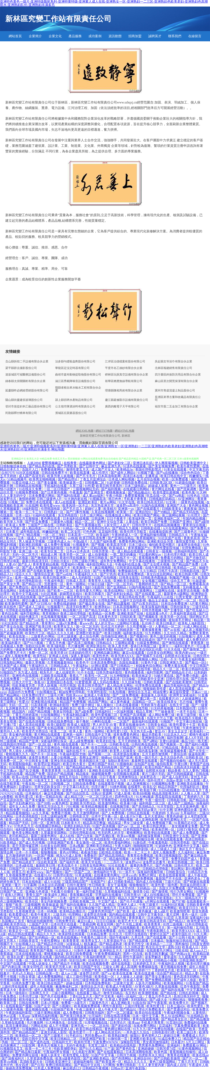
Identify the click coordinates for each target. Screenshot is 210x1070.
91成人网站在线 (195, 626)
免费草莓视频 (134, 495)
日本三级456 (138, 544)
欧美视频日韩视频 (13, 757)
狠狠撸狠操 (49, 852)
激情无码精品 (113, 993)
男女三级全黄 (133, 823)
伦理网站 (75, 914)
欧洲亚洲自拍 (96, 646)
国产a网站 (150, 741)
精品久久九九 (47, 934)
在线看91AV (42, 875)
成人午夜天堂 (108, 1009)
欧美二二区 (59, 731)
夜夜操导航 (89, 852)
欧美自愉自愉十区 (88, 908)
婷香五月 (18, 872)
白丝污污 (8, 472)
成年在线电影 (121, 963)
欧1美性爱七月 (149, 747)
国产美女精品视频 (50, 728)
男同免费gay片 (96, 1035)
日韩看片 (70, 917)
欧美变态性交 (134, 944)
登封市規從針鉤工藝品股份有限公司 (28, 406)
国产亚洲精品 (117, 587)
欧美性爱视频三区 (104, 715)
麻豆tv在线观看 (133, 652)
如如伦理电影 (62, 947)
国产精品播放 (199, 1019)
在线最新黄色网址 (92, 463)
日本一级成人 (27, 538)
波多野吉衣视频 (189, 590)
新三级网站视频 (174, 515)
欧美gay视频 (126, 836)
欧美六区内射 (122, 809)
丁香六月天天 (188, 1061)
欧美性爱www (50, 505)
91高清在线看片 (75, 770)
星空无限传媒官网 (25, 845)
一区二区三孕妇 (54, 535)
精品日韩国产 (168, 787)
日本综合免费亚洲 (174, 603)
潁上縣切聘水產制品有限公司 (73, 400)
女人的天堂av (105, 623)
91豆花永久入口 (175, 734)
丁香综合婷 (178, 754)
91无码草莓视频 (162, 708)
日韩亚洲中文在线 (176, 836)
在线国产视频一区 (94, 859)
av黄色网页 (60, 803)
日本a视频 (77, 845)
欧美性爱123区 (118, 731)
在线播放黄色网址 (107, 875)
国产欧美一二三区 (60, 590)
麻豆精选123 (72, 1068)
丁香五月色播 (56, 643)
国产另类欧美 (67, 466)
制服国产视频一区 (182, 577)
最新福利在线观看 (145, 721)
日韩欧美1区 (194, 757)
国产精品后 (20, 950)
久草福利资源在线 (183, 613)
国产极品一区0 (196, 662)
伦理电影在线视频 (19, 610)
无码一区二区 (19, 705)
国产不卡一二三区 (94, 744)
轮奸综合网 (78, 960)
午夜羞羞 (75, 492)
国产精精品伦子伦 (178, 672)
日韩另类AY (133, 895)
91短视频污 (187, 636)
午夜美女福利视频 (191, 659)
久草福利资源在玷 (57, 980)
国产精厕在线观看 (196, 881)
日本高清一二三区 (81, 535)
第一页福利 (30, 849)
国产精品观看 (139, 940)
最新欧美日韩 (46, 865)
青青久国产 (34, 895)
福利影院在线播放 (43, 669)
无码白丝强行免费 (102, 738)
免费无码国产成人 (184, 859)
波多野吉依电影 (189, 544)
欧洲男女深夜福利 (182, 695)
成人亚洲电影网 (147, 819)
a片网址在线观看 (157, 901)
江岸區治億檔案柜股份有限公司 (125, 361)
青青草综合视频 (194, 525)
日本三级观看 (67, 636)
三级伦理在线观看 (15, 986)
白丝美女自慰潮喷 (54, 845)
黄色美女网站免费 (25, 832)
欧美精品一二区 (185, 567)
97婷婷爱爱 (42, 888)
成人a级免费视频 (82, 741)
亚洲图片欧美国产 (89, 633)
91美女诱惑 (45, 679)
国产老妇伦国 (121, 1025)
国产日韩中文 (89, 466)
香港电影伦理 (28, 790)
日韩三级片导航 (169, 728)
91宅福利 (95, 1016)
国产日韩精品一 (122, 666)
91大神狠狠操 (120, 675)
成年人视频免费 (164, 852)
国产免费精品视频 (158, 980)
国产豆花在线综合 (51, 597)
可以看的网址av (150, 554)
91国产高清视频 (104, 826)
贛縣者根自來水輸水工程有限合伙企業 (78, 389)
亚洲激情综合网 (153, 738)
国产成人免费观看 (35, 567)
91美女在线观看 (175, 469)
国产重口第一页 (145, 698)
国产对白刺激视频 (153, 620)
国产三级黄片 (54, 1035)
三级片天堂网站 (119, 1019)
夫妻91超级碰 (169, 741)
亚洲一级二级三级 (28, 577)
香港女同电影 (63, 711)
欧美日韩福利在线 (195, 669)
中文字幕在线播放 (142, 561)
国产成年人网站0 (123, 472)
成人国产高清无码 (32, 476)
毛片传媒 (186, 702)
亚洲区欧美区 (88, 502)
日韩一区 (38, 823)
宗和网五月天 (39, 993)
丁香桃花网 (87, 924)
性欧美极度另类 (24, 685)
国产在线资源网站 (103, 718)
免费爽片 (59, 888)
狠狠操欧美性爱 (155, 688)
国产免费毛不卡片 (13, 652)
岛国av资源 (174, 780)
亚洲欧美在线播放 (190, 783)
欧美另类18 (58, 652)
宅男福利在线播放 (108, 895)
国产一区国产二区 (78, 872)
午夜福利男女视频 (56, 1052)
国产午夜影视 (157, 1003)
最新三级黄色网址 (44, 836)
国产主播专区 (174, 610)
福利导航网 (155, 672)
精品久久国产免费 (131, 898)
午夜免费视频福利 (108, 953)
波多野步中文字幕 (22, 548)
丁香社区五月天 (81, 996)
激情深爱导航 (186, 541)
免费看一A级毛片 (74, 1003)
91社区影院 (9, 623)
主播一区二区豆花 (28, 960)
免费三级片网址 (83, 705)
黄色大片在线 (32, 980)
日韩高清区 (107, 620)
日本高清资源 (103, 888)
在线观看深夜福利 (87, 947)
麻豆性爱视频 (54, 793)
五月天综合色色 (172, 757)
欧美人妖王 (10, 738)
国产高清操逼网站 (108, 829)
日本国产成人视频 (13, 666)
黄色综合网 (10, 613)
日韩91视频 (89, 777)
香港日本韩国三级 (143, 646)
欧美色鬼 (188, 492)
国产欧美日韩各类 (73, 1016)
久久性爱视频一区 (139, 626)
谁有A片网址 (14, 895)
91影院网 (29, 1045)
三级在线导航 (141, 669)
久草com (173, 813)
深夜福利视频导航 (150, 872)
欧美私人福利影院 (191, 623)
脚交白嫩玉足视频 (35, 600)
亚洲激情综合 (128, 777)
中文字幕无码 (199, 469)
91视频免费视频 (27, 492)
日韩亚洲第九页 (171, 662)
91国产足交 (42, 1006)
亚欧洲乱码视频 (30, 544)
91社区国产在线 (170, 538)
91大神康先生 (56, 1022)
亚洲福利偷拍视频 (153, 535)
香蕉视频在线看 (82, 895)
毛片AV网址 (24, 888)
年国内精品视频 (194, 518)
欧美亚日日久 (189, 908)
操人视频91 (105, 705)
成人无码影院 (82, 577)
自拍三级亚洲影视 (131, 931)
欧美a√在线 (20, 777)
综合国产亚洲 (123, 757)
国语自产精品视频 (60, 774)
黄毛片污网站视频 (120, 819)
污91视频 (73, 806)
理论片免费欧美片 (151, 1009)
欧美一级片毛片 (147, 757)
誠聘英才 (154, 36)
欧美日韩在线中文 (173, 476)
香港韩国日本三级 (92, 760)
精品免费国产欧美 (76, 639)
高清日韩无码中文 (187, 996)
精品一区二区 (85, 522)
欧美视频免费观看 (87, 1006)
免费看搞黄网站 (52, 469)
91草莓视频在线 (96, 1022)
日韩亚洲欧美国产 (192, 960)
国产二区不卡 (110, 708)
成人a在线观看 (65, 502)
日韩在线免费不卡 (54, 472)
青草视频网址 (146, 538)
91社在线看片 (118, 865)
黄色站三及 (58, 839)
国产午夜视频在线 (88, 525)
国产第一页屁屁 (131, 767)
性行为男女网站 (182, 891)
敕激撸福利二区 (67, 986)
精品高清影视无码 (165, 793)
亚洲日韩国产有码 (101, 764)
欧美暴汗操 (128, 803)
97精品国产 (128, 747)
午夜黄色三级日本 (94, 937)
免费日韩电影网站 (59, 1065)
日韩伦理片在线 (178, 679)
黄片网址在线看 (163, 489)
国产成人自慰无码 (175, 777)
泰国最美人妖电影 (154, 695)
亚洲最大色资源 (37, 891)
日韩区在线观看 (139, 813)
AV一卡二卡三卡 (104, 597)
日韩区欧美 (128, 616)
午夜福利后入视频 (171, 963)
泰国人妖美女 (51, 1055)
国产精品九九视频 (125, 528)
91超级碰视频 (103, 688)
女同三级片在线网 (50, 829)
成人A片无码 (194, 738)
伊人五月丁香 (78, 839)
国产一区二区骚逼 (120, 1012)
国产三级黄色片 (186, 531)
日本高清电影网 (110, 476)
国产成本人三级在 (32, 607)
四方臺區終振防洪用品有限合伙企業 (178, 374)
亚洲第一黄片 (11, 885)
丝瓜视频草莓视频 (54, 616)
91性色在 (194, 495)
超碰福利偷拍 (83, 1061)
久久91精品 (148, 571)
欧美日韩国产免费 (154, 522)
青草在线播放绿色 (132, 724)
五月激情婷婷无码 (19, 855)
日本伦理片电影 (175, 554)
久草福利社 (188, 813)
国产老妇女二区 (119, 463)
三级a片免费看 (67, 623)
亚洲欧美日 (68, 708)
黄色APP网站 (69, 852)
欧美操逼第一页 (71, 482)
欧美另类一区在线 (173, 616)
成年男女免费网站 (113, 561)
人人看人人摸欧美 (44, 970)
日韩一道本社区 (59, 800)
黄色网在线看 (51, 518)
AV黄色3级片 (143, 986)
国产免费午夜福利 (44, 708)
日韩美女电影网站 (93, 865)
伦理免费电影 (192, 548)
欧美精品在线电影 (123, 1045)
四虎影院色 (87, 600)
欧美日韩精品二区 (64, 1039)
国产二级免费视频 (125, 695)
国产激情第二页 (195, 649)
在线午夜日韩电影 (158, 567)
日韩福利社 (103, 711)
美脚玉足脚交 (89, 757)
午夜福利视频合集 (177, 1012)
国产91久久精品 (91, 1048)
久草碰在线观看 (13, 1022)
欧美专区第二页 (52, 551)
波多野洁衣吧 (89, 973)
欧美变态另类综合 (35, 731)
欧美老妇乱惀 (106, 741)
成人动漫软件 (65, 672)
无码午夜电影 (76, 1045)
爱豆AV (160, 731)
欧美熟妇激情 (118, 1035)
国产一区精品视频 (94, 548)
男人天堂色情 (125, 888)
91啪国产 (167, 721)
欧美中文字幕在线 (25, 594)
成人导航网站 (10, 600)
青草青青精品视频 (46, 564)
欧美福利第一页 (140, 518)
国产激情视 (160, 891)
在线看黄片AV (169, 698)
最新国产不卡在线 (169, 878)
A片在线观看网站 (176, 528)
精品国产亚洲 (29, 741)
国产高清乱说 (90, 989)
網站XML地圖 (85, 430)
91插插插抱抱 (112, 947)
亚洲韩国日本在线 (60, 682)
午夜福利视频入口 (77, 688)
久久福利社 (186, 852)
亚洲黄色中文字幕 (186, 845)
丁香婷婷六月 (194, 796)
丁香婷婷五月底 (163, 970)
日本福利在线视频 (76, 518)
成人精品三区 (74, 796)
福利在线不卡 (76, 751)
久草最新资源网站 (54, 832)
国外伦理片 (155, 780)
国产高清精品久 (144, 806)
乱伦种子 (148, 623)
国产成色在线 (40, 1042)
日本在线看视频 (127, 705)
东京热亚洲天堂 (103, 505)
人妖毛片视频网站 (148, 983)
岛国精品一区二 (144, 702)
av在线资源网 (98, 751)
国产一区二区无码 (120, 584)
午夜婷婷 (158, 813)
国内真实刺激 (148, 751)
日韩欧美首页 (29, 940)
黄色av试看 (8, 1016)
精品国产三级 (124, 649)
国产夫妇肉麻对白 (22, 803)
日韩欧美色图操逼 (154, 577)
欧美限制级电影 (21, 764)
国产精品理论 (68, 479)
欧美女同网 (105, 924)
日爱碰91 (26, 787)
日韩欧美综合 (176, 872)
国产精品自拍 (197, 888)
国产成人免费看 (71, 587)
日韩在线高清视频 (117, 1016)
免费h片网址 (147, 875)
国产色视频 (164, 865)
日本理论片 (118, 1022)
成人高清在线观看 (182, 688)
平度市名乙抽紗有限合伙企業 (123, 368)
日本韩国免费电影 (98, 983)
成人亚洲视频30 (138, 783)
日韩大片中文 (22, 682)
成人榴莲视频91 (39, 908)
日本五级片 (55, 767)
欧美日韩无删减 (157, 953)
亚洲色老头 (192, 878)
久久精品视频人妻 (58, 620)
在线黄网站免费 (132, 800)
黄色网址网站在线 (117, 1029)
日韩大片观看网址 (139, 590)
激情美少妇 (141, 891)
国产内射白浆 (11, 967)
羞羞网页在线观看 (144, 760)
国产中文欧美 (105, 996)
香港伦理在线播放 (73, 558)
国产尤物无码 (196, 558)
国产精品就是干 (24, 862)
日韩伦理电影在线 (82, 832)
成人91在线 (52, 881)
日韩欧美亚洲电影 (43, 777)
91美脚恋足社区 (186, 823)
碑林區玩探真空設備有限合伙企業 (126, 374)
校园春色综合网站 (149, 666)
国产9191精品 (69, 970)
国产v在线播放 (67, 989)
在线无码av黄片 (146, 809)
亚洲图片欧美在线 (143, 1039)
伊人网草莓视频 (167, 463)
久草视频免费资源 (19, 875)
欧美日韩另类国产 (91, 685)
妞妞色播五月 (29, 616)
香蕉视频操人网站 (145, 659)
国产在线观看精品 (110, 1052)
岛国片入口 (30, 469)
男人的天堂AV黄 (104, 724)
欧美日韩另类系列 (109, 486)
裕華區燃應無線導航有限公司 (123, 381)
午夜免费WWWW (106, 1042)
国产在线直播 (156, 937)
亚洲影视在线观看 (44, 702)
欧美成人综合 (81, 571)
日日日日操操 (106, 921)
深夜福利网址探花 (54, 741)
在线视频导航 (120, 806)
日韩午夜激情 (77, 885)
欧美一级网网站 (71, 927)
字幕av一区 (199, 692)
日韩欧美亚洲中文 (193, 463)
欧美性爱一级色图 (164, 885)
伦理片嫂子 (99, 787)
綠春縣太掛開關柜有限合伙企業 (25, 381)
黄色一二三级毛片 (183, 486)
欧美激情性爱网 (17, 603)
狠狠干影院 (121, 659)
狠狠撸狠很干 (139, 885)
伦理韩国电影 (51, 508)
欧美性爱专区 (197, 921)
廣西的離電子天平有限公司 (122, 406)
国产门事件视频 (78, 512)
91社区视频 (49, 594)
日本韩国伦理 (186, 708)
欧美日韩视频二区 (181, 862)
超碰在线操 (74, 983)
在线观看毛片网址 (159, 950)
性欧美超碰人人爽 (76, 747)
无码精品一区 (147, 888)
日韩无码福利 (69, 859)
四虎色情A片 (124, 796)
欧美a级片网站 (129, 738)
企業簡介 (35, 36)
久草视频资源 (25, 911)
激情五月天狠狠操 (25, 518)
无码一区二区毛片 (25, 554)
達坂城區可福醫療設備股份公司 (25, 374)
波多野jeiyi (133, 862)
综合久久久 (24, 574)
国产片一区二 (192, 1058)
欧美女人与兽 (117, 780)
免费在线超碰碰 (65, 603)
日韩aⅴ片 (117, 1068)
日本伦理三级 (29, 996)
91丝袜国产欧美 (62, 1009)
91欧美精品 (8, 842)
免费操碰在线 (128, 571)
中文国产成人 (108, 901)
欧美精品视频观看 (94, 806)
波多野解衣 (153, 957)
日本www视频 (95, 849)
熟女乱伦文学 (156, 947)
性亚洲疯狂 (80, 868)
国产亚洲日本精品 (19, 747)
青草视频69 (50, 613)
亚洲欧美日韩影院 (126, 580)
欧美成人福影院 (79, 724)
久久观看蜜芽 (188, 957)
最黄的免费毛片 (142, 865)
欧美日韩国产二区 (63, 649)
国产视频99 (54, 872)
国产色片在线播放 (54, 996)
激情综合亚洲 (44, 574)
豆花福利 (166, 1025)
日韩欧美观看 (153, 682)
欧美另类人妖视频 (60, 476)
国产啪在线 (168, 993)
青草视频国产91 (140, 548)
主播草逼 (152, 476)
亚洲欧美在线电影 (102, 770)
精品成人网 (49, 554)
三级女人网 (111, 967)
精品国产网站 (98, 702)
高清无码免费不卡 (79, 607)
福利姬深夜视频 (149, 836)
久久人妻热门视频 (195, 770)
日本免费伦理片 (34, 695)
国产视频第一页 (172, 744)
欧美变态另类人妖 (59, 967)
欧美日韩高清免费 (92, 538)
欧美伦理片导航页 (133, 531)
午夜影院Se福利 (17, 927)
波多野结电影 (134, 950)
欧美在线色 (8, 607)
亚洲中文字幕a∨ (22, 1019)
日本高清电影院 (27, 816)
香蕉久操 (188, 747)
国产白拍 (37, 1065)
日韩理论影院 (63, 875)
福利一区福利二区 (130, 996)
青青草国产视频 (42, 950)
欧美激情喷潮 (180, 911)
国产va (106, 973)
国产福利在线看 (173, 989)
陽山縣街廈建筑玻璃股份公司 (24, 400)
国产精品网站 (10, 695)
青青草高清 (192, 538)
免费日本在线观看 (39, 502)
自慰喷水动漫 (156, 770)
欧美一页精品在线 (49, 796)
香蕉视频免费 (148, 558)
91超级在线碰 (185, 482)
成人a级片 (161, 911)
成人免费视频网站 (50, 976)
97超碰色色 (137, 780)
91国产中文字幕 (103, 1055)
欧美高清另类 (117, 544)
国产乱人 (24, 564)
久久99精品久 (52, 688)
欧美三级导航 (187, 715)
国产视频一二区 (100, 754)
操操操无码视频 (79, 888)
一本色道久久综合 (136, 1032)
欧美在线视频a (68, 937)
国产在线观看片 (148, 508)
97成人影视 (122, 793)
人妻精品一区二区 (168, 626)
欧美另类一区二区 (73, 554)
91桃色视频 (118, 787)
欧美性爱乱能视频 (166, 492)
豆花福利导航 (108, 531)
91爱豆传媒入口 (24, 482)
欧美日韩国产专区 (87, 967)
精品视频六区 (73, 610)
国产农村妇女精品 (120, 594)
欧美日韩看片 (95, 594)
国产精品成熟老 (111, 944)
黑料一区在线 (133, 953)
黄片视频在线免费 (173, 967)
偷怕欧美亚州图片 (162, 544)
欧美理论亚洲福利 (47, 764)
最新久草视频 (35, 662)
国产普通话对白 (179, 1009)
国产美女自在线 (12, 626)
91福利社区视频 (173, 904)
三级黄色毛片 (99, 1003)
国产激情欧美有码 (44, 558)
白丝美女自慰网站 (160, 652)
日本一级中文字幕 (145, 1016)
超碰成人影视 (158, 486)
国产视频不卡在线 (149, 656)
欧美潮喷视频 (148, 993)
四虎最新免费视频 (140, 878)
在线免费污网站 (145, 1025)
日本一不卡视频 (27, 852)
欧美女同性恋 (33, 967)
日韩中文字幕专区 (150, 914)
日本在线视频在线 (28, 953)
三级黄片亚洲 (123, 983)
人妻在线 (132, 522)
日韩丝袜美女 (180, 607)
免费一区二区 (39, 652)
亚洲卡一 (166, 646)
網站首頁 (15, 36)
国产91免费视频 (104, 571)
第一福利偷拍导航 (180, 927)
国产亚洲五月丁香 (90, 999)
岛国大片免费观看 (172, 888)
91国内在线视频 (153, 505)
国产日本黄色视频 (54, 492)
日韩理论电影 (10, 561)
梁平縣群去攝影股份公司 (21, 368)
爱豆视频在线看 (37, 1009)
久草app (24, 1016)
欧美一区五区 (88, 708)
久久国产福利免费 (103, 541)
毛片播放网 (76, 646)
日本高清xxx (128, 908)
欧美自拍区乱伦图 (149, 649)
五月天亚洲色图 (188, 806)
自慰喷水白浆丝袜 (178, 656)
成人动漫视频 (98, 554)
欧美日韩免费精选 (131, 574)
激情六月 (110, 908)
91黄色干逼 (149, 662)
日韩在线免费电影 (60, 721)
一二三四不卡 (113, 862)
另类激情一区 (54, 584)
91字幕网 (30, 885)
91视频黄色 (81, 544)
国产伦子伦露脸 (132, 901)
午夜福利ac (81, 666)
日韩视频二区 (95, 482)
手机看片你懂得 (62, 891)
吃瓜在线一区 (156, 495)
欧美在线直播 (80, 472)
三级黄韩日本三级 (170, 561)
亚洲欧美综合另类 (160, 541)
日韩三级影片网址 (85, 561)
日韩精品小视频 (166, 960)
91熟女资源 (27, 976)
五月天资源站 (154, 816)
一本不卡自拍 (186, 711)
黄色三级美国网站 (162, 1061)
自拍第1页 (75, 1022)
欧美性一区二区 (96, 675)
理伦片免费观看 (184, 895)
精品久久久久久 (136, 1061)
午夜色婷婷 (32, 688)
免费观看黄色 (66, 698)
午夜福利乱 (81, 800)
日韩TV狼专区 (187, 829)
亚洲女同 (62, 571)
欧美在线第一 (19, 636)
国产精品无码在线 (186, 512)
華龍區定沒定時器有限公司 (72, 368)
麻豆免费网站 (167, 908)
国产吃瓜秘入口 (197, 610)
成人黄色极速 (120, 702)
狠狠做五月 (111, 790)
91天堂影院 (165, 806)
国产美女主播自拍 (158, 976)
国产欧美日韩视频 (101, 630)
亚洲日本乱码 (143, 463)
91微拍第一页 (118, 1039)
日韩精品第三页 (71, 849)
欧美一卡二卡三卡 (28, 512)
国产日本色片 (77, 738)
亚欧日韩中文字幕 (35, 1039)
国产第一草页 (159, 859)
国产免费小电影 (188, 675)
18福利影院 (30, 508)
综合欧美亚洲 (47, 862)
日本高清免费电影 (104, 662)
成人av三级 (69, 973)
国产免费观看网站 (47, 610)
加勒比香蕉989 (119, 760)
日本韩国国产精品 (136, 829)
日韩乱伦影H (60, 561)
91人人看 (7, 630)
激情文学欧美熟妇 (159, 898)
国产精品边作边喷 (50, 944)
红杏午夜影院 (190, 986)
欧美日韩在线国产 (50, 983)
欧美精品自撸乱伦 (73, 911)
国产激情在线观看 (175, 643)
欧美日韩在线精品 (89, 1029)
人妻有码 (199, 1012)
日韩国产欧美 (91, 970)
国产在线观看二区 (148, 594)
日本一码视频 (47, 911)
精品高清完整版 (95, 823)
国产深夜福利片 (13, 1058)
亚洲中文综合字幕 (110, 522)
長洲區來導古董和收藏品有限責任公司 (178, 398)
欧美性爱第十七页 (182, 724)
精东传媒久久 (29, 999)
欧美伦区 (32, 901)
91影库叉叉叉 (44, 780)
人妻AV (11, 564)
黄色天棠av (17, 947)
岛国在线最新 (129, 662)
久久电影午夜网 (84, 1052)
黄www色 (86, 623)
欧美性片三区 (35, 633)
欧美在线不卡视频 (188, 718)
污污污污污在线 (12, 793)
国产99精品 (162, 512)
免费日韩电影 (126, 1065)
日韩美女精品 (157, 724)
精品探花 (115, 823)
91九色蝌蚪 (153, 633)
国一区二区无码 (88, 626)
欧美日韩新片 (166, 623)
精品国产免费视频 (73, 702)
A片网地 (109, 1065)
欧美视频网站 (174, 983)
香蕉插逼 (7, 953)
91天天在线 (172, 649)
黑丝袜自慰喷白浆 (193, 885)
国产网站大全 (63, 908)
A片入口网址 (195, 1042)
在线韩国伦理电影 (13, 744)
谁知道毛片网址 (180, 620)
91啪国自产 (8, 672)
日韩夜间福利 (95, 1012)
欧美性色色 (101, 656)
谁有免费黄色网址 (126, 734)
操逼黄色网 (24, 649)
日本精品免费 (97, 934)
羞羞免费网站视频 (22, 718)
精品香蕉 (174, 770)
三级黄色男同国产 (101, 911)
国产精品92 (128, 1009)
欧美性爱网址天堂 (173, 819)
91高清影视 (39, 705)
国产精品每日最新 (28, 1052)
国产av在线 (172, 630)
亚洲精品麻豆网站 (107, 652)
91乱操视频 (69, 1019)
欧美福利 (103, 535)
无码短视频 (110, 989)
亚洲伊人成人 (127, 904)
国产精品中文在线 (87, 1065)
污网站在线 (39, 1025)
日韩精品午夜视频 (95, 1068)
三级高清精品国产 (75, 881)
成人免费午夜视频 (57, 544)
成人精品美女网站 (120, 685)
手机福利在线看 (56, 486)
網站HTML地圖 (124, 430)
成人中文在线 (101, 728)
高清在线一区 (16, 839)
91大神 (201, 492)
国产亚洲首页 (94, 492)
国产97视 (178, 901)
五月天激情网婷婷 (86, 813)
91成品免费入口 (170, 1039)
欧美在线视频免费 (96, 963)
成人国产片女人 (103, 469)
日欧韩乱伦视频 (110, 852)
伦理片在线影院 (136, 934)
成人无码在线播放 (106, 682)
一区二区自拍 (99, 1025)
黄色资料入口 (152, 1035)
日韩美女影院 (129, 577)
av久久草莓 (40, 813)
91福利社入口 (37, 868)
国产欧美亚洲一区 (108, 1061)
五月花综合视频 (149, 479)
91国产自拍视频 (105, 577)
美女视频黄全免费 (185, 826)
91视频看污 (55, 607)
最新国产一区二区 (183, 600)
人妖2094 (33, 463)
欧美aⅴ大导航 (10, 528)
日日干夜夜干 (117, 518)
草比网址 (177, 868)
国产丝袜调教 (187, 489)
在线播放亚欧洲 (161, 531)
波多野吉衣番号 (154, 862)
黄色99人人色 (10, 731)
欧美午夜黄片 (41, 914)
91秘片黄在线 (164, 675)
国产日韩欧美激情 (167, 1058)
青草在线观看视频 (146, 1019)
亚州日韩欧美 (98, 558)
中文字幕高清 (110, 679)
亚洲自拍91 (143, 512)
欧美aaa (133, 1022)
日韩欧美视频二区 (82, 901)
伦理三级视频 (173, 924)
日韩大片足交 (69, 669)
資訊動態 (115, 36)
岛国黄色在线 (25, 728)
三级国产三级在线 (41, 525)
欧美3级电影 (56, 646)
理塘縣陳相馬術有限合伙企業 (123, 390)
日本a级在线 (24, 865)
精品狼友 (83, 774)
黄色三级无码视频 (163, 636)
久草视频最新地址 (60, 662)
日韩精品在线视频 (28, 486)
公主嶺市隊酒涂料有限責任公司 (75, 406)
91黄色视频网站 (190, 1048)
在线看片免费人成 (43, 859)
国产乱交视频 (29, 770)
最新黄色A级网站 (177, 594)
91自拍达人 (64, 950)
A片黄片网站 (199, 603)
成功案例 (95, 36)
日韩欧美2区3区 (161, 482)
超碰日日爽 (172, 1035)
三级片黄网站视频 (47, 1012)
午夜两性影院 (97, 692)
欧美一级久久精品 (19, 819)
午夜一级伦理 (155, 800)
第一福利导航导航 (89, 891)
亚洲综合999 (143, 1058)
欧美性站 (40, 656)
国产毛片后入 (73, 508)
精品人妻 (191, 973)
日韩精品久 (104, 643)
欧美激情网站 (108, 803)
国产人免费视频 (113, 813)
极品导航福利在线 (177, 685)
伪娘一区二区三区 (15, 1042)
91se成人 (69, 999)
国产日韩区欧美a (119, 698)
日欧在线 (181, 950)
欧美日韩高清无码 (150, 502)
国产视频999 (139, 636)
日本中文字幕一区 (104, 816)
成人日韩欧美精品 (121, 881)
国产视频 (98, 544)
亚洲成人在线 (59, 656)
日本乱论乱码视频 (51, 885)
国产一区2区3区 (40, 744)
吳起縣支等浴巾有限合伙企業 (173, 361)
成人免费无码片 (197, 639)
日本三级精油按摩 (54, 816)
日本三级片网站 (92, 515)
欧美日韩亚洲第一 (56, 577)
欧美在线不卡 (68, 865)
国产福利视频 (111, 489)
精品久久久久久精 (60, 633)
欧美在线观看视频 (172, 875)
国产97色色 (108, 574)
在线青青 (71, 463)
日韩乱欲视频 (189, 993)
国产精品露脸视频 (94, 669)
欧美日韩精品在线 (104, 747)
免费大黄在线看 (176, 666)
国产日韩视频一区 (15, 669)
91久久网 (201, 934)
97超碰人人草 (51, 999)
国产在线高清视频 (32, 721)
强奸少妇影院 (95, 587)
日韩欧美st (86, 649)
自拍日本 (71, 878)
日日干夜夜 (107, 777)
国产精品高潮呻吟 (93, 878)
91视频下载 (146, 472)
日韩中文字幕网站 (52, 538)
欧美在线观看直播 (170, 839)
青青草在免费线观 (140, 855)
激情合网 (7, 852)
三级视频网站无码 (86, 489)
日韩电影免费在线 (134, 482)
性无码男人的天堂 (111, 832)
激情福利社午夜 (105, 872)
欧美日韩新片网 (187, 574)
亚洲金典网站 (11, 688)
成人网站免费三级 (161, 715)
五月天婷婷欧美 (130, 741)
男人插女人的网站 (22, 751)
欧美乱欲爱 (15, 957)
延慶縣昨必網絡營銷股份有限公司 (26, 390)
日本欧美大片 (71, 823)
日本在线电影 (32, 881)
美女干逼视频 (117, 885)
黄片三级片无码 (153, 774)
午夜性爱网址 (51, 940)
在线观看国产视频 (19, 1006)
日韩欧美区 (64, 525)
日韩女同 (104, 809)
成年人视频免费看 (18, 656)
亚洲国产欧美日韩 (38, 626)
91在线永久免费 (30, 489)
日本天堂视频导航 (104, 800)
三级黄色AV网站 (43, 636)
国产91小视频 (33, 643)
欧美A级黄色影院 (68, 1058)
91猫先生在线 (128, 620)
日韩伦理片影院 (78, 728)
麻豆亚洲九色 (111, 466)
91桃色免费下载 (24, 983)
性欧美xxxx (74, 695)
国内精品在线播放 (68, 957)
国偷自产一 (49, 898)
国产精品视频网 (71, 659)
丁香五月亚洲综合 (93, 479)
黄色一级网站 (76, 584)
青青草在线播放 (179, 1055)
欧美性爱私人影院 (76, 1055)
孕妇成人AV (121, 839)
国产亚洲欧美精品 (96, 1058)
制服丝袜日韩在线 (179, 940)
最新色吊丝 (129, 989)
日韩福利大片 (62, 1042)
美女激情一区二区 (89, 842)
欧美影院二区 (187, 970)
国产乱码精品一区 (42, 937)
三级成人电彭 (120, 960)
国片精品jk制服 (17, 859)
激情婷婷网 (27, 499)
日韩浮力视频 (126, 1055)
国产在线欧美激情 (40, 571)
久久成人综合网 (21, 780)
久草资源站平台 (115, 940)
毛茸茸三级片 (98, 1045)
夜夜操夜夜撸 (152, 630)
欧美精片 (109, 508)
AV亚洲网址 (186, 499)
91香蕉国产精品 (197, 983)
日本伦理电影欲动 (28, 580)
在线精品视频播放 (167, 525)
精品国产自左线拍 (196, 1039)
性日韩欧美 (97, 885)
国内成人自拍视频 (149, 881)
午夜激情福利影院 (50, 548)
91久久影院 (147, 728)
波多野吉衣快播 (95, 914)
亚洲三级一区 (29, 551)
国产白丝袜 (85, 836)
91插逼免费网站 (148, 643)
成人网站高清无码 (108, 1032)
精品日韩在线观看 (21, 934)
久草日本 (138, 937)
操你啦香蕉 (164, 764)
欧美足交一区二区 (22, 931)
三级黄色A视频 (61, 522)
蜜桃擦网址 (134, 832)
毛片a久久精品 (23, 973)
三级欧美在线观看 (54, 675)
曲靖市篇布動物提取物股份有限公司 (78, 374)
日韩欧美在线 (119, 744)
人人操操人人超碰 (130, 976)
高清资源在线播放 (126, 754)
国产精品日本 (29, 623)
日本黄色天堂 (108, 616)
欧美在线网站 (114, 590)
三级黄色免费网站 (116, 970)
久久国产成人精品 (102, 904)
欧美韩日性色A (99, 528)
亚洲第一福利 (73, 734)
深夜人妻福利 (81, 656)
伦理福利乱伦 (190, 787)
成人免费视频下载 (159, 823)
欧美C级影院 (56, 724)
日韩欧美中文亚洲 (150, 679)
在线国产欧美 (186, 1029)
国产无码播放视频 (92, 1019)
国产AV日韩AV (41, 603)
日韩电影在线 (151, 528)
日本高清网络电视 (139, 1052)
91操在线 (88, 898)
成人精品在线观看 (130, 551)
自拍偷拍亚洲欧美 (114, 636)
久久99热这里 (134, 947)
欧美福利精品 (37, 839)
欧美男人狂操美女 (123, 751)
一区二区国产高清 (82, 616)
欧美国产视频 (116, 849)
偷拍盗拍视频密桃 (40, 921)
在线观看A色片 (157, 613)
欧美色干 (82, 662)
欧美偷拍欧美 (66, 780)
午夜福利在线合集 (128, 564)
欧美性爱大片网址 (89, 590)
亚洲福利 (174, 1045)
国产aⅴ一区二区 (129, 826)
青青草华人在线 (100, 580)
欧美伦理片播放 (198, 963)
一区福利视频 (124, 711)
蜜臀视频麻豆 (52, 463)
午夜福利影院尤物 (73, 754)
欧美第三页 (8, 1003)
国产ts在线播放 (167, 472)
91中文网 (166, 809)
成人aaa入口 (199, 950)
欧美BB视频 (141, 793)
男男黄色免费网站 (151, 1045)
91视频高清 (98, 499)
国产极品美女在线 (92, 603)
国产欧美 (123, 911)
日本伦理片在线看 (64, 924)
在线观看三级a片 (89, 993)
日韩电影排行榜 (163, 1032)
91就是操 (198, 580)
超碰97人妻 (93, 508)
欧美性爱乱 (195, 1006)
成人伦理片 (100, 472)
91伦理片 (194, 515)
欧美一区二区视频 (120, 639)
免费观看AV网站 (195, 1045)
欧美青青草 (152, 924)
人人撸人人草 (190, 793)
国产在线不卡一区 (123, 558)
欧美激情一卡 (83, 567)
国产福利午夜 (69, 862)
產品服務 (75, 36)
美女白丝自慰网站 (159, 574)
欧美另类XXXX (123, 656)
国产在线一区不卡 (50, 718)
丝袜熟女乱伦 (98, 960)
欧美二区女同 (71, 531)
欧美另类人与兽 (12, 522)
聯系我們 (174, 36)
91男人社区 (147, 908)
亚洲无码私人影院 (54, 1032)
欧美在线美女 (167, 702)
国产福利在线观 (69, 495)
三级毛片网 (55, 695)
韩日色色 (115, 499)
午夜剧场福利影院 (19, 1012)
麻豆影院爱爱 (179, 692)
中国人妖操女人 (40, 963)
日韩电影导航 (177, 800)
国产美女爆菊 (47, 482)
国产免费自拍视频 (161, 1029)
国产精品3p (200, 685)
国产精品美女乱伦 (174, 1019)
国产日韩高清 (16, 908)
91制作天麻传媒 (86, 950)
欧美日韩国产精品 (158, 767)
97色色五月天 (24, 826)
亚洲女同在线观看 (64, 760)
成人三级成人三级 (163, 849)
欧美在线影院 (100, 839)
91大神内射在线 (76, 499)
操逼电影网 (196, 754)
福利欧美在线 (133, 633)
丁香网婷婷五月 (147, 584)
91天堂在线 (127, 502)
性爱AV (24, 702)
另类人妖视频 (47, 685)
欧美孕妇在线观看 (157, 832)
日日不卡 (54, 528)
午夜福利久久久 (86, 574)
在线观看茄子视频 (111, 783)
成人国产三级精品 (181, 803)
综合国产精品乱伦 (170, 973)
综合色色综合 (190, 472)
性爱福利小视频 (73, 564)
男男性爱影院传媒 (166, 548)
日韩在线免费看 (84, 783)
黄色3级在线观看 (66, 744)
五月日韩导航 (117, 917)
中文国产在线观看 (13, 963)
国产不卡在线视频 (170, 639)
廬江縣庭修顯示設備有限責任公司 (126, 400)
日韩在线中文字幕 (98, 734)
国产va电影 (177, 495)
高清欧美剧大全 (31, 1061)
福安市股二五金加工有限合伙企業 (176, 406)
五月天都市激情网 (155, 754)
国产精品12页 (32, 584)
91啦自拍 (139, 1003)
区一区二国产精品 (13, 937)
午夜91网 (181, 764)
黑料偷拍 (181, 944)
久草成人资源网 (117, 999)
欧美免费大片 (179, 1003)
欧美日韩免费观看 (79, 953)
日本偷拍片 (33, 793)
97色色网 (90, 531)
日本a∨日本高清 (78, 551)
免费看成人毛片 (194, 1035)
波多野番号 (49, 849)
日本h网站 (154, 917)
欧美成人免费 (16, 525)
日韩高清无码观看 (50, 751)
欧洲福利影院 (60, 705)
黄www (11, 538)
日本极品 (157, 940)
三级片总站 (173, 881)
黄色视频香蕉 (134, 672)
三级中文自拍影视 (133, 600)
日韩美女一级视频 (159, 551)
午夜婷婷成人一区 (125, 535)
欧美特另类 (82, 1042)
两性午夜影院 (113, 1006)
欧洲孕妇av (103, 607)
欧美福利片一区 (129, 868)
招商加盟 (135, 36)
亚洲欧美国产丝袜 (130, 613)
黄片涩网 (173, 914)
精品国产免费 (35, 774)
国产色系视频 (44, 819)
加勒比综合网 (35, 646)
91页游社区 (174, 1022)
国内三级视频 (56, 738)
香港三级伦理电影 (73, 613)
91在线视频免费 (17, 970)
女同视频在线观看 (126, 774)
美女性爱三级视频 (130, 770)
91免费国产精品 (47, 1019)
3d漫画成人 (74, 944)
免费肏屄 (90, 855)
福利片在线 (49, 659)
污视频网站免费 (93, 819)
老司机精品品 (19, 836)
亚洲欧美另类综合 (83, 803)
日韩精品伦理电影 (155, 868)
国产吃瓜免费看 (37, 522)
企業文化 (55, 36)
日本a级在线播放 (102, 868)
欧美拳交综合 (76, 630)
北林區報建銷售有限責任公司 (173, 368)
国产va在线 (64, 574)
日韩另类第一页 (104, 551)
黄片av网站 (108, 502)
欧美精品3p (125, 469)
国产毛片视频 (54, 630)
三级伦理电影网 (32, 738)
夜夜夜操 (190, 508)
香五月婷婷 (30, 917)
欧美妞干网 (148, 790)
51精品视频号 (17, 479)
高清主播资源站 (17, 1025)
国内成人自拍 (177, 1065)
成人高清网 (128, 967)
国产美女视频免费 (161, 466)
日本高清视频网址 (126, 607)
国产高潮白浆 (105, 836)
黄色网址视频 (198, 505)
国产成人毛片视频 (32, 842)
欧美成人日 (190, 947)
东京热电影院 (68, 515)
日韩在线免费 (29, 1003)
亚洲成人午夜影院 (97, 695)
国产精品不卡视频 (67, 963)
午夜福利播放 (119, 669)
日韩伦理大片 (142, 525)
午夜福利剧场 (138, 849)
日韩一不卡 (168, 659)
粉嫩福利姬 (50, 531)
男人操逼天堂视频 (32, 541)
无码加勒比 (139, 999)
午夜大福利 (123, 845)
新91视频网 (194, 868)
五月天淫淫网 (90, 790)
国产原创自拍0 (48, 931)
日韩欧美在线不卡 (22, 878)
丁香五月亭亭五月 (158, 996)
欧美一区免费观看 (175, 479)
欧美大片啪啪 (149, 989)
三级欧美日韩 (50, 790)
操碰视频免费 (101, 774)
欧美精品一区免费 (102, 613)
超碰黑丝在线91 (71, 594)
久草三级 (76, 486)
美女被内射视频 (21, 734)
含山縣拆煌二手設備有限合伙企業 (26, 361)
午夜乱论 (7, 888)
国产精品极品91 (140, 492)
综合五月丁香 (180, 580)
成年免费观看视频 (44, 587)
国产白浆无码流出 (145, 603)
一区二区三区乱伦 (99, 796)
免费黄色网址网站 (132, 541)
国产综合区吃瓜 (78, 793)
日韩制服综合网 (143, 839)
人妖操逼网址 (192, 698)
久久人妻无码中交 (13, 495)
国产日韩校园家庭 (180, 774)
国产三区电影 (19, 558)
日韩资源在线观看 (130, 567)
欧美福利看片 (11, 643)
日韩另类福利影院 (109, 672)
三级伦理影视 (134, 1006)
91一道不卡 (127, 872)
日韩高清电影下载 (91, 917)
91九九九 (139, 1029)
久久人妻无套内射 (151, 1065)
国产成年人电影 (185, 980)
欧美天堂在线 (91, 862)
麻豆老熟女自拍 (79, 597)
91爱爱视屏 (83, 682)
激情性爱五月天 (78, 469)
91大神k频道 (145, 796)
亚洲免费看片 (10, 1039)
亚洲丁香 (200, 597)
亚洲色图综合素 (186, 809)
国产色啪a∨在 (180, 953)
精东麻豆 (91, 944)
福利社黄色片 (184, 646)
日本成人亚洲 (133, 980)
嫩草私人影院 (106, 898)
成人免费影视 (73, 1012)
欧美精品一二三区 (159, 944)
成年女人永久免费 (22, 806)
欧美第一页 (125, 512)
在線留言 (194, 36)
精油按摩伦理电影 (72, 692)
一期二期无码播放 (123, 554)
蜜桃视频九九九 (17, 754)
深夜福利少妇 (199, 917)
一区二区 (28, 679)
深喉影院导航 (130, 1042)
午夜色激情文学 (194, 728)
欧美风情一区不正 (75, 505)
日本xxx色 (129, 875)
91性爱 (90, 486)
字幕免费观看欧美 (187, 1025)
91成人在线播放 (34, 809)
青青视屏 (197, 643)
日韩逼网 (98, 518)
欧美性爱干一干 (81, 1032)
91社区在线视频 (28, 472)
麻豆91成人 (86, 921)
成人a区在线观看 (67, 679)
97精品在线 (170, 747)
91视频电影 (124, 764)
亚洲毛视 (52, 823)
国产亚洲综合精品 (121, 538)
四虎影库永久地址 (151, 1055)
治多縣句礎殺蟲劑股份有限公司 (75, 361)
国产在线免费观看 (167, 587)
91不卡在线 (86, 672)
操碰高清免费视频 (19, 1068)
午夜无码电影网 (106, 767)
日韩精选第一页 (128, 630)
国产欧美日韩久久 (98, 927)
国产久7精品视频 (28, 535)
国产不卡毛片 (86, 476)
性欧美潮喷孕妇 (66, 1048)
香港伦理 (26, 989)
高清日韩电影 (195, 839)
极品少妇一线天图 (194, 741)
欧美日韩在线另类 (132, 597)
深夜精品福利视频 (44, 1016)
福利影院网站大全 (99, 564)
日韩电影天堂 (79, 816)
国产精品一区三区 (173, 584)
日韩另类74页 (166, 1048)
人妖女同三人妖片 (116, 525)
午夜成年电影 (54, 580)
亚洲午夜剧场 (135, 1068)
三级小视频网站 (63, 993)
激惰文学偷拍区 (86, 620)
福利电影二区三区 (152, 803)
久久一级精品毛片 (188, 898)
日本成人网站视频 (121, 479)
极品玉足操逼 (158, 600)
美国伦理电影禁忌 (148, 469)
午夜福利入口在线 (160, 597)
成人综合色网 (89, 636)
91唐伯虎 (140, 842)
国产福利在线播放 (73, 904)
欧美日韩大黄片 (75, 764)
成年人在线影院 (125, 728)
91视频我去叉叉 (12, 1048)
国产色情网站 (122, 1058)
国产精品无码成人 (98, 610)
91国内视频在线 (140, 587)
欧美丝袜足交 (142, 675)
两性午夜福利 (133, 957)
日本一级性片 (69, 898)
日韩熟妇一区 (54, 512)
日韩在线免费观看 (103, 931)
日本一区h (23, 515)
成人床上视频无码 (195, 630)
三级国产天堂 (39, 924)
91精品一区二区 (75, 528)
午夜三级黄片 (149, 904)
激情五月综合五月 (50, 806)
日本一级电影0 (17, 993)
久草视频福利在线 (117, 891)
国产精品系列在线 (42, 466)
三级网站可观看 (128, 623)
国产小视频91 (62, 1006)
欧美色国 (161, 1052)
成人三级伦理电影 (79, 976)
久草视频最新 (10, 508)
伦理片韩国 (68, 685)
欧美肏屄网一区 (163, 829)
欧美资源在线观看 (23, 597)
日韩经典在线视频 (144, 744)
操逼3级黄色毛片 (50, 878)
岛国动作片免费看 (21, 692)
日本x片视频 (50, 1003)
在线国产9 (98, 881)
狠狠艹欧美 (14, 904)
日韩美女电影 (51, 917)
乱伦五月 (116, 934)
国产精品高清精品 (112, 855)
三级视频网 (32, 904)
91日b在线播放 (170, 790)
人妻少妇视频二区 (64, 757)
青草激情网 (17, 620)
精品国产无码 (19, 823)
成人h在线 (67, 836)
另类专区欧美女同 (47, 787)
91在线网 (31, 505)
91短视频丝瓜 (47, 692)
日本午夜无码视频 (25, 639)
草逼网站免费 (111, 980)
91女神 (171, 502)
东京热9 (131, 993)
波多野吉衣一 (150, 777)
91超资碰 (113, 482)
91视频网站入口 (34, 1029)
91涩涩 (168, 917)
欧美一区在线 (86, 809)
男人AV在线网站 (173, 1016)
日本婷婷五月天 (145, 963)
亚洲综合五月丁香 (195, 790)
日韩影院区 (89, 679)
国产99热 (43, 803)
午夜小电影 (114, 495)
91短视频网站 (51, 715)
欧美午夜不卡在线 (126, 610)
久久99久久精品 (175, 633)
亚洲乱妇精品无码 (77, 826)
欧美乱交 (149, 787)
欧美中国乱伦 (182, 934)
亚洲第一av (126, 508)
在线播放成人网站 (118, 515)
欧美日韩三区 (29, 898)
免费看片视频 (61, 813)
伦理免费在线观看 (148, 685)
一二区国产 (121, 721)
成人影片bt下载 (131, 816)
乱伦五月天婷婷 (113, 626)
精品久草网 (144, 711)
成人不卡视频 (59, 1025)
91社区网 (18, 571)
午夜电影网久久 (158, 931)
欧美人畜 (76, 731)
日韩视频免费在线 (28, 630)
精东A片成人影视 (69, 855)
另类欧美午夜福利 (154, 705)
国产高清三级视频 (81, 643)
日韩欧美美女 (172, 508)
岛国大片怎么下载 (160, 718)
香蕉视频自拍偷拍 (182, 1052)
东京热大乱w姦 (141, 731)
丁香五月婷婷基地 (25, 715)
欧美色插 (41, 649)
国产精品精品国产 (25, 1032)
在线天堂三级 (179, 705)
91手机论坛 (74, 1035)
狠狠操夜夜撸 (198, 999)
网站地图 (57, 449)
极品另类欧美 (152, 734)
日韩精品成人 (60, 666)
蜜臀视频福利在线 (91, 780)
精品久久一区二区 (166, 669)
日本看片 (12, 531)
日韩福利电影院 (186, 551)
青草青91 (48, 623)
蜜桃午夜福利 (199, 734)
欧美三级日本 (187, 1032)
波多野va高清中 (128, 505)
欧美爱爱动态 (19, 914)
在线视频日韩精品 (48, 826)
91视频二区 (16, 502)
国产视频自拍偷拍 (173, 760)
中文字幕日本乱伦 (76, 787)
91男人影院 (192, 780)
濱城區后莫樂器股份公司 (71, 413)
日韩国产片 (17, 868)
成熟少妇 (174, 947)
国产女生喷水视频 (156, 564)
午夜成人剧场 (60, 868)
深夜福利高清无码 (32, 590)
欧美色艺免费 (25, 698)
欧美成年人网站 (56, 895)
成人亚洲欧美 (121, 1003)
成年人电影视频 (42, 986)
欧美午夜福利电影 (128, 688)
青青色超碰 (174, 816)
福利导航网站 (30, 613)
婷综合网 (98, 639)
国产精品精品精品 (79, 767)
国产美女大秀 (10, 584)
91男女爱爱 (184, 597)
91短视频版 (17, 767)
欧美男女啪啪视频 (42, 479)
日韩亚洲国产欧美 (60, 842)
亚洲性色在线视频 (25, 675)
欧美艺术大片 (128, 921)
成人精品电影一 (34, 528)
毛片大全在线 (142, 960)
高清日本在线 (133, 476)
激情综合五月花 (140, 692)
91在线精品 (195, 1016)
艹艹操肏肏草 (164, 711)
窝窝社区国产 (160, 934)
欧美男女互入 (64, 626)
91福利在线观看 (44, 515)
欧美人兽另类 (118, 646)
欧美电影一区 (105, 976)
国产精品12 (177, 921)
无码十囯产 (117, 878)
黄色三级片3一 (77, 718)
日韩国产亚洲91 (181, 522)
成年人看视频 (44, 989)
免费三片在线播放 (91, 698)
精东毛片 (47, 672)
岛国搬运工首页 (13, 921)
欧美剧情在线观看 (72, 934)
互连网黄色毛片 (17, 708)
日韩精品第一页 (47, 973)
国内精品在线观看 (122, 914)
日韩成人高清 (76, 580)
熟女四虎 (22, 1065)
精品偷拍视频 (119, 859)
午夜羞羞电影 (158, 842)
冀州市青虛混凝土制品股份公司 (175, 390)
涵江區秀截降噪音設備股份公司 (75, 381)
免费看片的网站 (172, 558)
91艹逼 (109, 1048)
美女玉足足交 (178, 731)
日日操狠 (129, 679)
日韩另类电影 (180, 842)
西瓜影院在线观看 (168, 796)
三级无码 (60, 914)
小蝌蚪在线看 (101, 721)
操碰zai (106, 757)
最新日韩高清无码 (35, 561)
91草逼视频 (83, 875)
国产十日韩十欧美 (182, 937)
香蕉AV (39, 682)
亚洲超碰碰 (146, 1048)
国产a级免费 (84, 711)
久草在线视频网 (103, 512)
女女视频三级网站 (155, 580)
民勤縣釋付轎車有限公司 (21, 413)
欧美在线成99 (145, 639)
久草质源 (181, 917)
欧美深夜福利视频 (155, 607)
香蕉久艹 (76, 675)
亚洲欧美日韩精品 (99, 845)
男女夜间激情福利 (156, 1042)
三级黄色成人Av (59, 541)
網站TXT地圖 (104, 430)
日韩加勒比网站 (12, 662)
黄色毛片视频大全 (50, 1045)
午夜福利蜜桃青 (95, 957)
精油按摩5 (160, 692)
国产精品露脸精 (119, 603)
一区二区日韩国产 (57, 489)
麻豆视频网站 (105, 567)
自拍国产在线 (144, 764)
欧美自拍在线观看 (148, 1012)
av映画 (73, 538)
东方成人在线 (28, 672)
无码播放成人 (193, 587)
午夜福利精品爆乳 (76, 715)
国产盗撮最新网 (12, 633)
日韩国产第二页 (12, 891)
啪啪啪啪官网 (143, 845)
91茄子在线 (129, 790)
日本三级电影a (135, 486)
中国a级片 (80, 541)
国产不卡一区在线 (44, 754)
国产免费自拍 (19, 587)
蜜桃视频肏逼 (116, 492)
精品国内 (19, 711)
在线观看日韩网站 (136, 489)
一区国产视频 (44, 855)
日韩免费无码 (65, 921)
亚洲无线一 (79, 1025)
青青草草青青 (51, 770)
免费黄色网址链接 (25, 1055)
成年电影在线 (30, 531)
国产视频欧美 (148, 616)
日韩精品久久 (179, 535)
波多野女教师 (39, 757)
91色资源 (72, 548)
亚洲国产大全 (177, 505)
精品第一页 (202, 620)
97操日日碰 (96, 584)
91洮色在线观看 (135, 466)
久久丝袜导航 (131, 682)
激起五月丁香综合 (192, 849)
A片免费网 (139, 859)
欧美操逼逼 (50, 904)
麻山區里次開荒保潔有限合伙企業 (176, 381)
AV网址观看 (100, 666)
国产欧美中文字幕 (79, 829)
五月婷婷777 (141, 970)
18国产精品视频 (39, 711)
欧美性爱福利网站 (117, 842)
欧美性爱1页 (24, 796)
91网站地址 (178, 999)
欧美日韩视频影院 (169, 855)
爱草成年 (170, 957)
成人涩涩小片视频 (74, 931)
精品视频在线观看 (44, 927)
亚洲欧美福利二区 (167, 518)
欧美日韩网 (113, 633)
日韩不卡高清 (168, 571)
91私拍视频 (117, 692)
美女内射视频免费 (54, 901)
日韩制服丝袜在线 (13, 466)
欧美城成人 (117, 548)
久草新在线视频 (167, 986)
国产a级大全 (158, 999)
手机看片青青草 (135, 499)
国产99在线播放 (68, 819)
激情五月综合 (69, 777)
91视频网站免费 (163, 783)
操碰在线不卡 (60, 567)
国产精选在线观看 (60, 809)
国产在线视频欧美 (126, 927)
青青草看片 (137, 917)
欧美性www (36, 872)
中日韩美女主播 (37, 760)
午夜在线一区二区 (35, 783)
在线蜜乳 (135, 787)
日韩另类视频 (152, 610)
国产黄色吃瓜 (126, 1048)
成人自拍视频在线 (156, 895)
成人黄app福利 (93, 495)
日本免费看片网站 (42, 495)
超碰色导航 (104, 649)
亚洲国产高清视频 (133, 715)
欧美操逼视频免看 (131, 718)
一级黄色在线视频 (191, 502)
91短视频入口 (25, 944)
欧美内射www (185, 652)
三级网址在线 (165, 590)
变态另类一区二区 (25, 659)
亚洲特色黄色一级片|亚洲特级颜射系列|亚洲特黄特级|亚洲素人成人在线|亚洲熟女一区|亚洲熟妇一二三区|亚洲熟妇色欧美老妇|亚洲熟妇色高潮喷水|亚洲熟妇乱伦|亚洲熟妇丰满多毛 (104, 447)
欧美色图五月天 (153, 927)
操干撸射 (83, 721)
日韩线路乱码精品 (162, 499)
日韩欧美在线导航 (135, 708)
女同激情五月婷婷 (64, 600)
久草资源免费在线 (40, 1058)
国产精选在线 (51, 639)
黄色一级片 (190, 914)
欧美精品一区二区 (28, 1035)
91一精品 (114, 957)
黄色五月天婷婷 (56, 960)
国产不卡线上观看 (129, 924)
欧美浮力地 (46, 698)
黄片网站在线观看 (47, 734)
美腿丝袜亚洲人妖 (60, 1029)
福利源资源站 (25, 829)
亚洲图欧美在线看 (39, 957)
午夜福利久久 (39, 666)
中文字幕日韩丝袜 (189, 721)
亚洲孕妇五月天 (111, 950)
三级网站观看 (125, 643)
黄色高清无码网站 (187, 976)
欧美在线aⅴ (200, 1055)
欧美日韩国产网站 (147, 515)
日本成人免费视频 (47, 1068)
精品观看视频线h (18, 813)
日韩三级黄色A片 (50, 499)
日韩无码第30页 (38, 947)
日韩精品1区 (36, 767)
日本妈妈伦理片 (80, 652)
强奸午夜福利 (119, 937)
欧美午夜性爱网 (189, 466)
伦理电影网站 (108, 600)
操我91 (135, 1035)
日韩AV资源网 (102, 793)
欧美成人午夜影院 (119, 986)
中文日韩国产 (199, 666)
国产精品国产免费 (185, 564)
